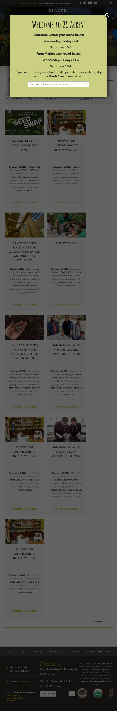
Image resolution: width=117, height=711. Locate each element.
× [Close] (107, 15)
